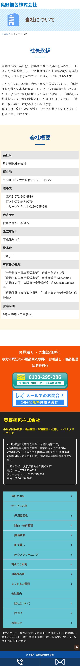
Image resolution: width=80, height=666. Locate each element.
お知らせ (16, 623)
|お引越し (18, 544)
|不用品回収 (19, 515)
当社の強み (17, 496)
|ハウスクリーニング (24, 554)
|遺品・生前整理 (22, 525)
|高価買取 (18, 535)
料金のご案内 (19, 564)
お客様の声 (17, 574)
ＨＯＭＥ (6, 34)
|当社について (20, 603)
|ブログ (16, 613)
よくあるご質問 (20, 583)
